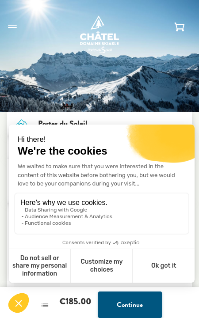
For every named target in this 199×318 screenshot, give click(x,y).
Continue (130, 304)
